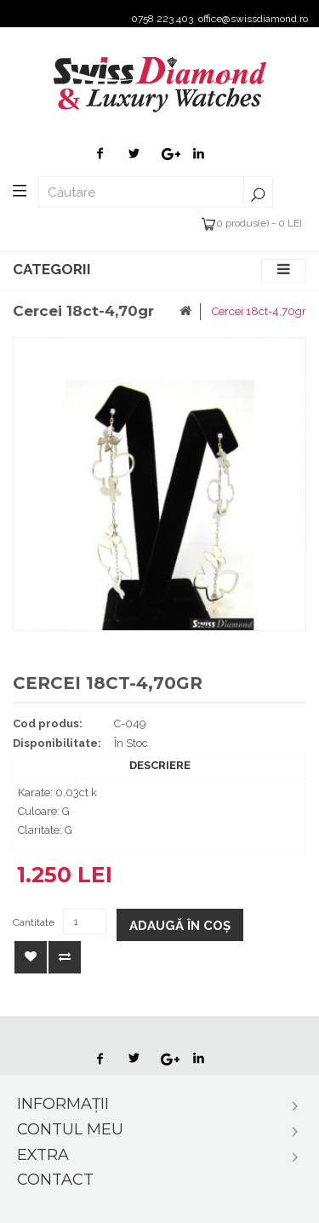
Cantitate (33, 922)
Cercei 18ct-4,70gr (259, 311)
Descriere (160, 765)
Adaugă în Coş (180, 925)
